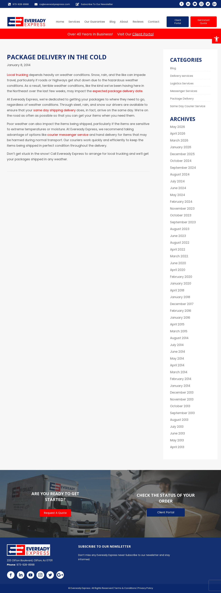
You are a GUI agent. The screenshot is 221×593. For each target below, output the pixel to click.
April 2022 (177, 249)
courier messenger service (68, 135)
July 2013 (177, 426)
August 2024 (180, 174)
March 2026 (179, 140)
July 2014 (177, 345)
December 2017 (182, 304)
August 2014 (179, 338)
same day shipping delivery (54, 110)
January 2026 (180, 147)
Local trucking (17, 75)
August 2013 (179, 420)
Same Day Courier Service (187, 106)
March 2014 (178, 372)
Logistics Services (182, 83)
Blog (173, 68)
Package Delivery (182, 99)
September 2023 (183, 222)
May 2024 (177, 195)
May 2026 (177, 127)
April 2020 (177, 270)
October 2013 (180, 406)
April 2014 (177, 365)
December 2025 (182, 154)
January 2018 (180, 297)
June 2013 (177, 433)
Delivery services (181, 76)
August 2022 (179, 242)
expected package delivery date (117, 91)
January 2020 (180, 283)
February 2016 (180, 310)
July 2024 (177, 181)
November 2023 (182, 208)
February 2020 (181, 277)
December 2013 (182, 392)
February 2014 (180, 379)
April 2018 (177, 290)
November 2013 (182, 399)
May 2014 (177, 358)
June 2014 (177, 351)
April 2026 (177, 133)
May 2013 (177, 440)
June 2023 (178, 236)
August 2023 (179, 229)
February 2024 (181, 201)
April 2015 (177, 324)
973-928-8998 (26, 564)
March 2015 (178, 331)
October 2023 (180, 215)
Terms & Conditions (125, 588)
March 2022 (179, 256)
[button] (216, 39)
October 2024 (180, 161)
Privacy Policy (145, 588)
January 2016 (180, 317)
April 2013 (177, 447)
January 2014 (180, 386)
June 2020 (178, 263)
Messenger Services (183, 91)
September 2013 (182, 413)
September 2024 (183, 167)
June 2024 (178, 188)
